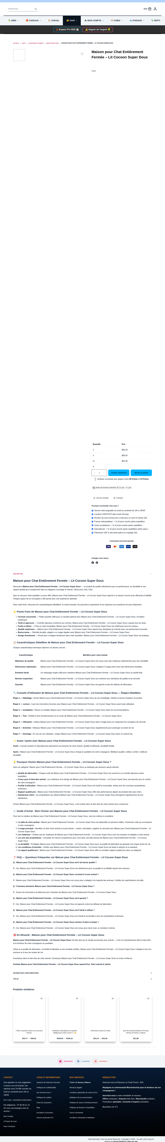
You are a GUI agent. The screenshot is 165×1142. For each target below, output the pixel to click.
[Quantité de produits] (99, 472)
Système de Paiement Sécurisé (50, 1079)
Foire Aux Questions (45, 1099)
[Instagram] (65, 1058)
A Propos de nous (11, 1121)
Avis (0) (82, 979)
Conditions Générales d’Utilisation (84, 1121)
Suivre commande (77, 1116)
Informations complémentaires (82, 973)
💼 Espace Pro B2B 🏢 (67, 29)
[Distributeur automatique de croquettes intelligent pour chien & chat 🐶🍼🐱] (65, 1011)
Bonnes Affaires (85, 1079)
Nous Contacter (10, 1126)
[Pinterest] (97, 562)
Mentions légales (77, 1084)
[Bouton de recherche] (35, 9)
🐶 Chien (117, 20)
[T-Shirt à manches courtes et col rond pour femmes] (29, 1011)
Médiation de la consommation (82, 1097)
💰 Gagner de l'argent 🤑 (97, 29)
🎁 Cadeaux (34, 20)
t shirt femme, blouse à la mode (100, 1031)
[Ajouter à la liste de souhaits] (101, 498)
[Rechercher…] (20, 9)
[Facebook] (93, 562)
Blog (38, 1104)
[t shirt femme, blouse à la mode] (100, 1011)
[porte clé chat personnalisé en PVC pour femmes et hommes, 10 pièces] (136, 1011)
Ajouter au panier (141, 473)
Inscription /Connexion (46, 1109)
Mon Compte (9, 1116)
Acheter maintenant (119, 473)
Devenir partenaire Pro (46, 1114)
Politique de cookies (45, 1094)
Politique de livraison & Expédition (84, 1111)
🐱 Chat (72, 20)
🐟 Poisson (137, 20)
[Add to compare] (118, 498)
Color (94, 71)
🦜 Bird (14, 20)
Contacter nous (10, 1082)
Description (82, 574)
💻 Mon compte (94, 20)
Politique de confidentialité (48, 1084)
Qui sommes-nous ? (45, 1089)
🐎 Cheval (53, 20)
